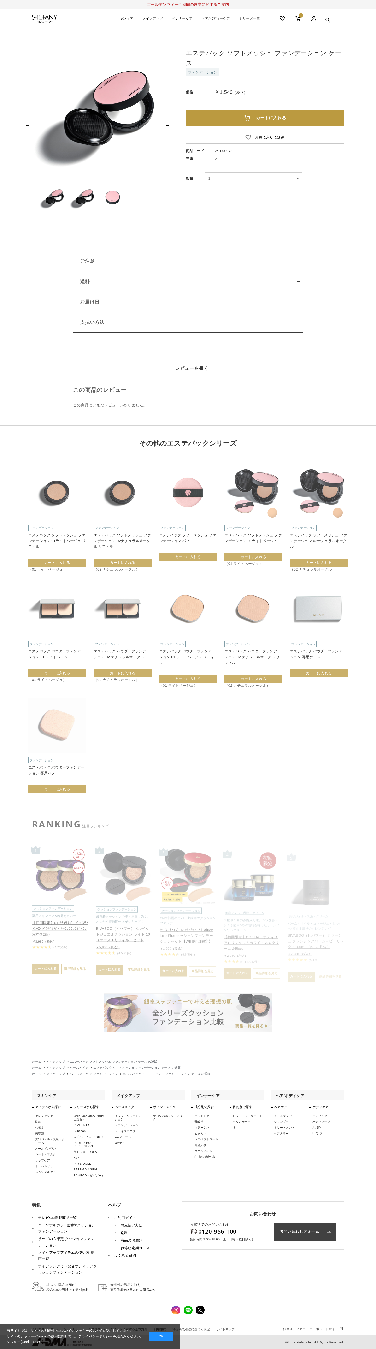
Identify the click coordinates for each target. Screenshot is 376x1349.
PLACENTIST (83, 1125)
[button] (27, 125)
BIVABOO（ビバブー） (89, 1175)
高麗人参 (200, 1145)
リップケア (42, 1160)
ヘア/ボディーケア (216, 20)
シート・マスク (45, 1154)
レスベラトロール (206, 1139)
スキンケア (125, 20)
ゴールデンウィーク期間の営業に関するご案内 (188, 4)
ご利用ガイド (125, 1218)
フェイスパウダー (126, 1131)
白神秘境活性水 (204, 1156)
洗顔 (38, 1121)
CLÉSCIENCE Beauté (88, 1137)
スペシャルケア (45, 1172)
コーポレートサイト (313, 1329)
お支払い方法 (132, 1225)
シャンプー (281, 1121)
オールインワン (45, 1148)
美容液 (39, 1133)
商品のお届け (132, 1240)
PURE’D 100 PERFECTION (83, 1144)
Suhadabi (80, 1131)
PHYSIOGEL (82, 1163)
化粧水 (39, 1127)
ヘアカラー (281, 1133)
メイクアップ (152, 20)
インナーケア (182, 20)
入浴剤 (316, 1127)
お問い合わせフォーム (299, 1231)
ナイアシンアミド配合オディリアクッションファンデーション (67, 1269)
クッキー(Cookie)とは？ (25, 1342)
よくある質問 (125, 1255)
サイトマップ (225, 1329)
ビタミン (200, 1133)
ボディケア (319, 1116)
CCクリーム (123, 1137)
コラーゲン (201, 1127)
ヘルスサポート (243, 1121)
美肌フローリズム (85, 1152)
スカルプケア (283, 1116)
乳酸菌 (198, 1121)
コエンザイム (203, 1151)
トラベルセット (45, 1166)
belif (76, 1158)
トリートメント (284, 1127)
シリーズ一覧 (249, 20)
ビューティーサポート (247, 1116)
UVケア (120, 1143)
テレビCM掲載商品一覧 (57, 1218)
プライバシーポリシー (95, 1336)
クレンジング (44, 1116)
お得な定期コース (135, 1248)
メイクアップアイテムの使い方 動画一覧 (66, 1255)
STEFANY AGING (86, 1169)
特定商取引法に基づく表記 (191, 1329)
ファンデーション (126, 1125)
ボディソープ (321, 1121)
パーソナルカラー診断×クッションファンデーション (66, 1228)
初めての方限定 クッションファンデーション (66, 1242)
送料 (124, 1233)
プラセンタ (201, 1116)
